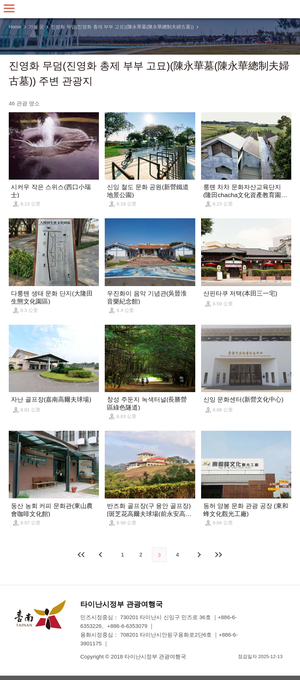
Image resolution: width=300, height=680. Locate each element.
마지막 (218, 554)
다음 (198, 554)
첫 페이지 (81, 554)
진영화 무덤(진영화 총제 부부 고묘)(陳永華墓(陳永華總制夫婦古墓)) (122, 27)
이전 (101, 554)
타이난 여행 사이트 (150, 9)
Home (15, 27)
